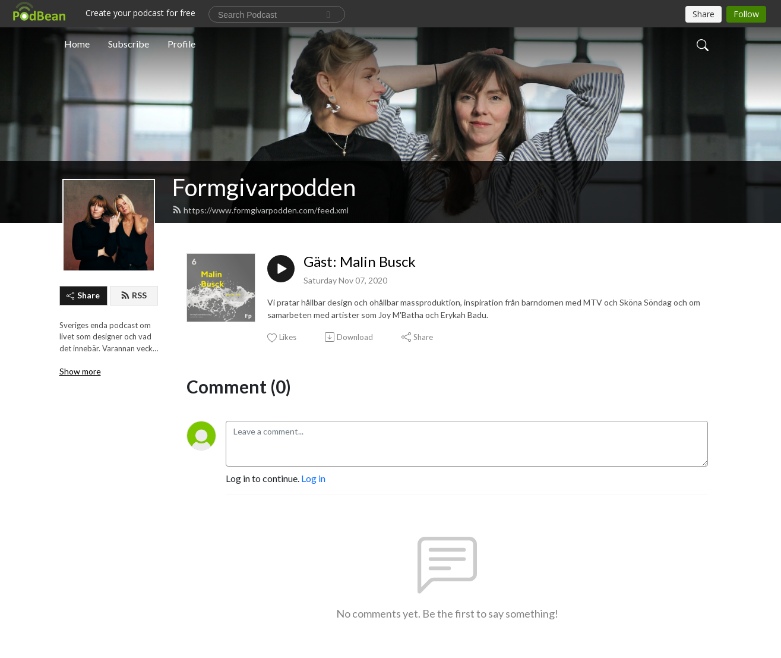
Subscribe (128, 43)
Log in (313, 478)
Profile (181, 43)
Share (83, 295)
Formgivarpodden (264, 187)
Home (77, 43)
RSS (134, 295)
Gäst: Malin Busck (359, 261)
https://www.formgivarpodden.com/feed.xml (260, 210)
